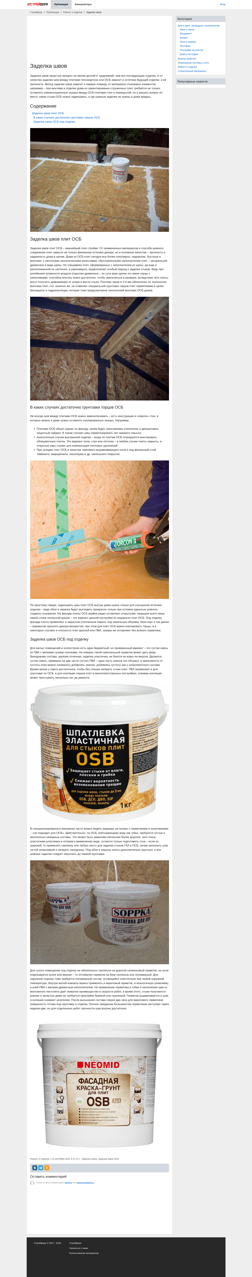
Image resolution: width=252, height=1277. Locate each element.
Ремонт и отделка (187, 67)
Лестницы (185, 46)
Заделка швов (89, 1159)
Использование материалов (84, 1253)
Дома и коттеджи (189, 54)
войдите (68, 1183)
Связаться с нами (78, 1248)
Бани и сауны (187, 29)
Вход (222, 4)
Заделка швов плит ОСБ (48, 113)
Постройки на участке (191, 50)
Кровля (184, 37)
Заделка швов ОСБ (108, 1159)
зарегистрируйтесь (85, 1183)
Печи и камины (188, 41)
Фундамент (186, 33)
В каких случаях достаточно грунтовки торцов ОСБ (66, 117)
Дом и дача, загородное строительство (199, 25)
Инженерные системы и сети (193, 62)
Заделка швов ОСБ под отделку (54, 121)
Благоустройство (187, 58)
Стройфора (75, 1243)
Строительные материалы (192, 71)
